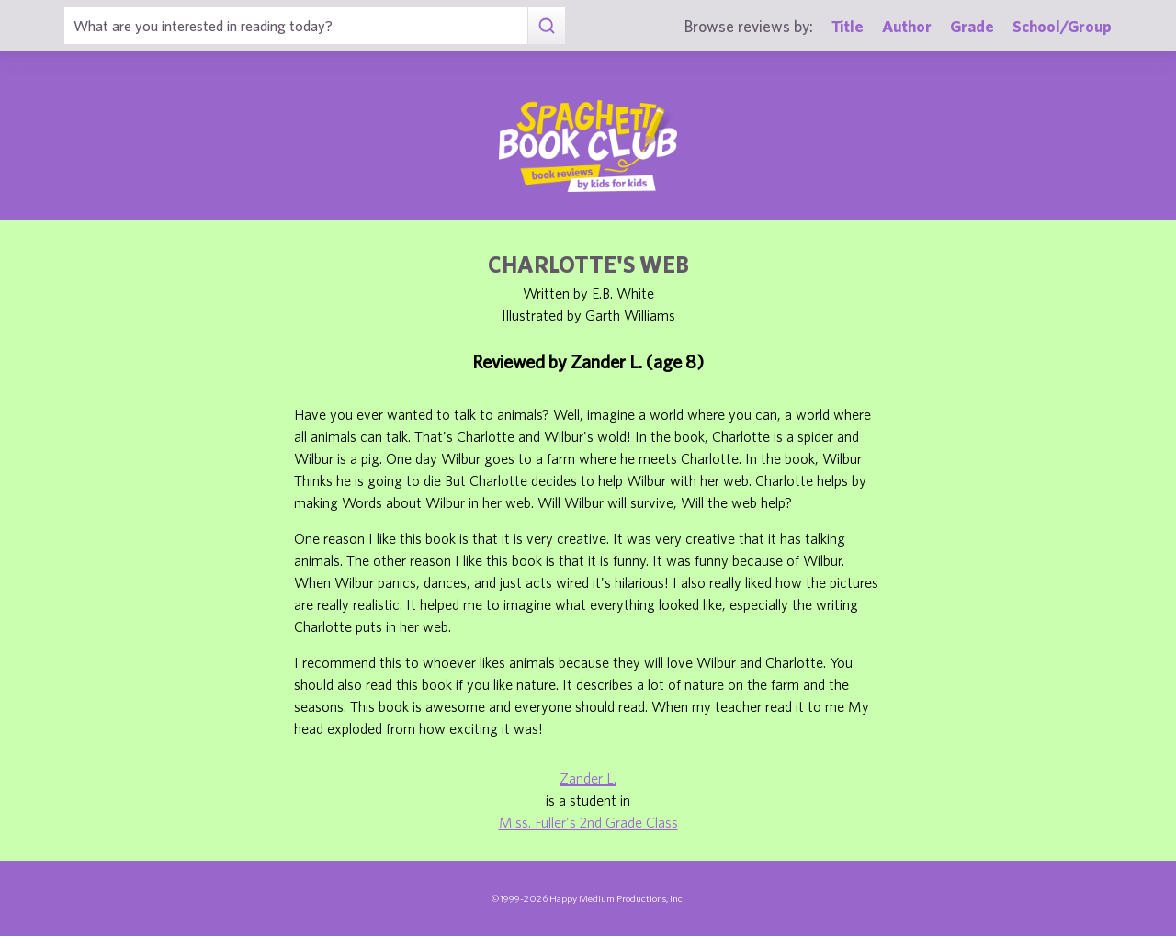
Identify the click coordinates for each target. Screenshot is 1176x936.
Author (907, 26)
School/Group (1062, 26)
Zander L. (588, 778)
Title (847, 26)
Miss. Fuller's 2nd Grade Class (588, 822)
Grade (972, 26)
